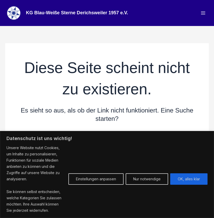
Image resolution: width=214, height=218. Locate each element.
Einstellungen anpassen (96, 179)
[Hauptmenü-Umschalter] (203, 13)
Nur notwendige (147, 179)
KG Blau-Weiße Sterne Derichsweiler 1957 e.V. (78, 13)
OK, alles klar (189, 179)
